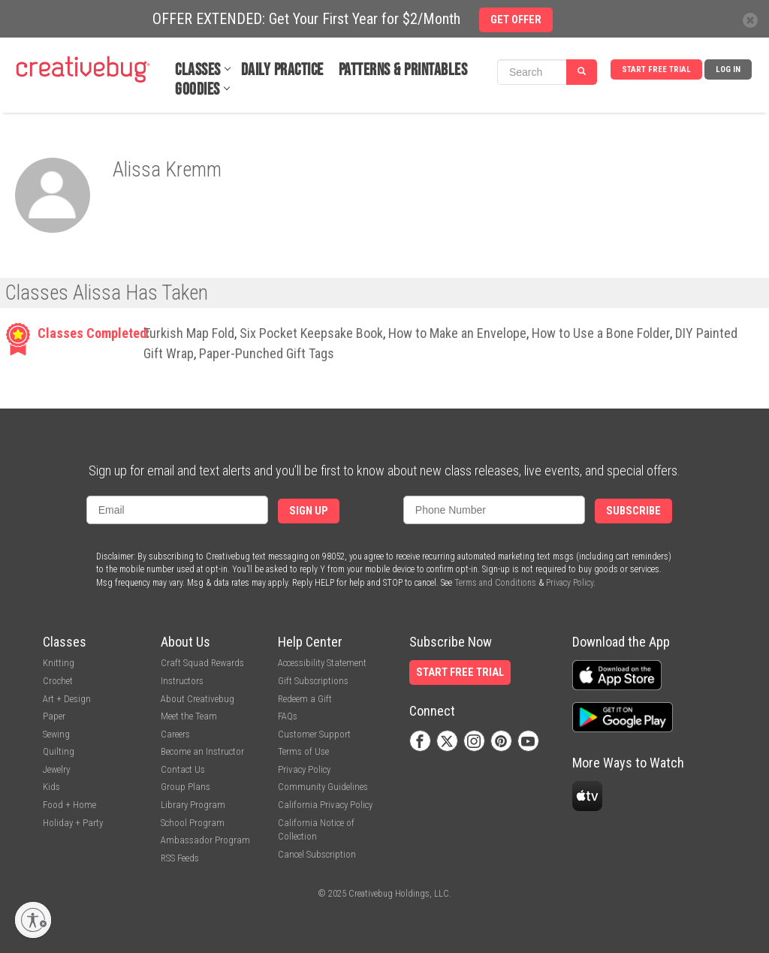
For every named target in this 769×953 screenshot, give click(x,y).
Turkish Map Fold (188, 333)
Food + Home (69, 804)
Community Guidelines (323, 786)
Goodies (197, 90)
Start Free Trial (656, 69)
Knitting (58, 662)
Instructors (182, 680)
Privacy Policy (569, 583)
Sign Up (308, 511)
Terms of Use (303, 751)
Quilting (58, 751)
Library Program (193, 804)
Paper (54, 716)
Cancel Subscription (317, 854)
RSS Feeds (180, 858)
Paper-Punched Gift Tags (266, 353)
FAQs (287, 716)
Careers (175, 734)
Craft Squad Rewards (202, 662)
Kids (51, 786)
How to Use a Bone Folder (601, 333)
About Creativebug (197, 698)
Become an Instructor (202, 751)
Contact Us (183, 769)
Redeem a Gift (305, 698)
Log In (728, 69)
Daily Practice (282, 70)
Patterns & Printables (403, 70)
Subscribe (633, 511)
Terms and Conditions (495, 583)
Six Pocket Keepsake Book (311, 333)
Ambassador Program (205, 840)
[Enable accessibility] (33, 920)
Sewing (56, 734)
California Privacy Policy (325, 804)
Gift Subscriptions (313, 680)
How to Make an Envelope (457, 333)
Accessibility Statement (322, 662)
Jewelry (56, 769)
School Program (193, 822)
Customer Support (314, 734)
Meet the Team (189, 716)
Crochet (58, 680)
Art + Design (67, 698)
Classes (198, 70)
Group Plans (185, 786)
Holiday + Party (73, 822)
